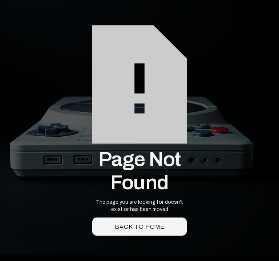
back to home (140, 227)
